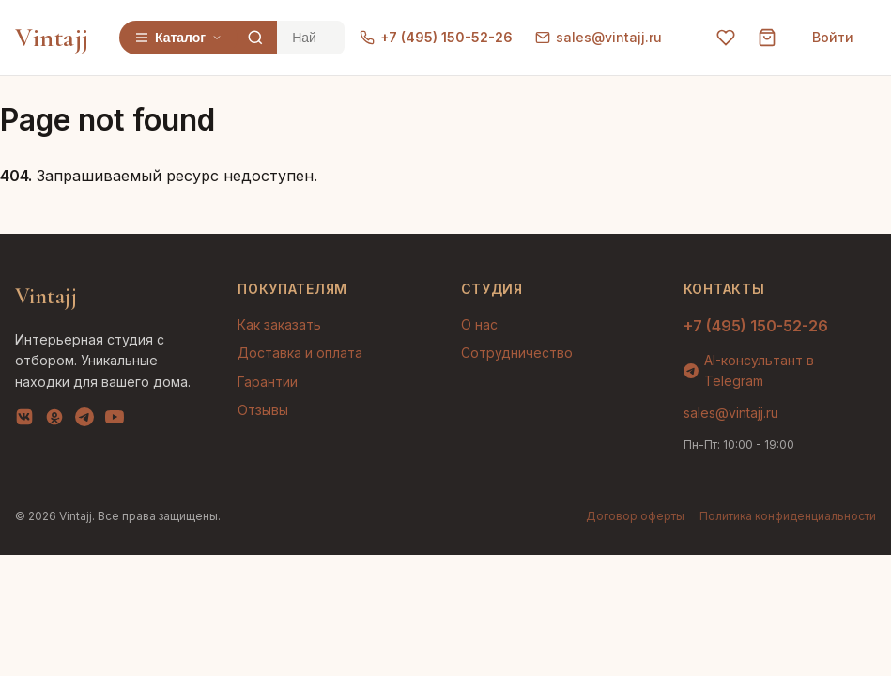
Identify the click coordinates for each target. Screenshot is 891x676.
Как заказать (279, 324)
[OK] (54, 420)
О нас (479, 324)
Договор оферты (635, 516)
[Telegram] (84, 420)
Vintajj (52, 38)
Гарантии (268, 382)
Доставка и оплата (300, 353)
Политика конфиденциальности (787, 516)
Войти (832, 37)
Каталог (178, 37)
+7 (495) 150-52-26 (436, 37)
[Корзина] (767, 37)
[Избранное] (726, 37)
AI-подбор (807, 633)
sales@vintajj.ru (598, 37)
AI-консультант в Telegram (749, 370)
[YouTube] (114, 420)
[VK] (24, 420)
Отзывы (263, 410)
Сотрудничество (517, 353)
